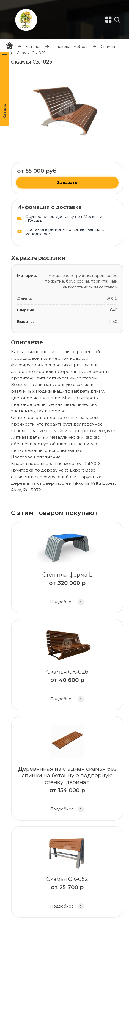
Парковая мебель (70, 46)
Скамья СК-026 (67, 665)
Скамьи (108, 46)
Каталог (33, 46)
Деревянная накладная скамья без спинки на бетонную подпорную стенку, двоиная (67, 769)
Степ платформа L (67, 568)
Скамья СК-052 (67, 872)
